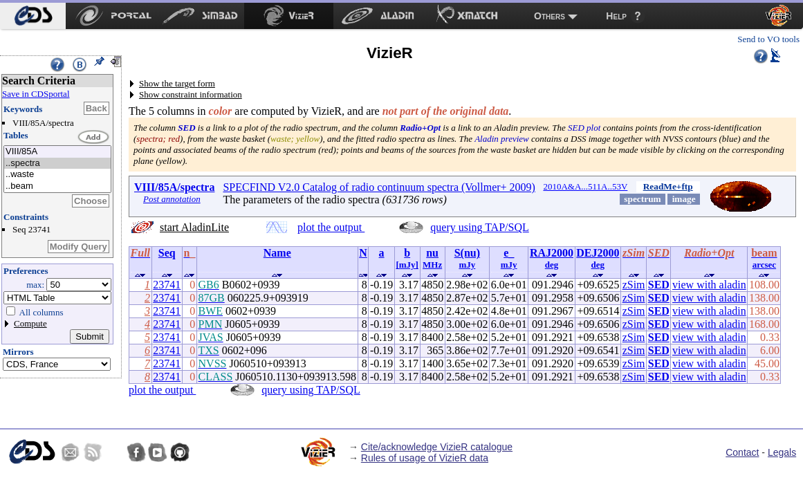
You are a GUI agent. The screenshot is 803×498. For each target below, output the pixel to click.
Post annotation (172, 199)
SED (659, 284)
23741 (167, 284)
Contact (742, 452)
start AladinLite (194, 227)
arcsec (764, 264)
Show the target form (177, 83)
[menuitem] (33, 16)
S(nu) (467, 253)
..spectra (57, 163)
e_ (509, 253)
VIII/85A (57, 152)
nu (432, 253)
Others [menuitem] (549, 15)
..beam (57, 186)
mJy (467, 264)
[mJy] (407, 264)
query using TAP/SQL (479, 227)
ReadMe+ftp (668, 186)
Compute (30, 323)
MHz (432, 264)
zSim (633, 284)
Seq (167, 253)
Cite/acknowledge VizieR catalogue (437, 446)
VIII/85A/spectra (174, 187)
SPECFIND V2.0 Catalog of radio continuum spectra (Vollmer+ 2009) (379, 187)
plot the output (330, 227)
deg (552, 264)
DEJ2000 (597, 253)
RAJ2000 (551, 253)
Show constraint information (190, 94)
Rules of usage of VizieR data (424, 457)
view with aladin (709, 284)
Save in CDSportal (36, 94)
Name (277, 253)
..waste (57, 175)
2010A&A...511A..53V (585, 186)
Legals (782, 452)
